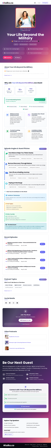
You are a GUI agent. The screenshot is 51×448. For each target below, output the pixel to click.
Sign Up (45, 3)
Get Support (8, 434)
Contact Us (39, 444)
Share (17, 57)
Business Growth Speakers (9, 425)
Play (42, 244)
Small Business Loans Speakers (33, 425)
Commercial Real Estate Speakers (11, 427)
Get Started (25, 406)
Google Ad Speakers (8, 423)
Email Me (8, 57)
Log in (39, 3)
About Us (27, 444)
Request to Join (39, 100)
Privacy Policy (35, 446)
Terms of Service (43, 446)
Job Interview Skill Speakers (32, 423)
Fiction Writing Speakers (31, 427)
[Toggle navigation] (35, 3)
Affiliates (45, 444)
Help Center (33, 444)
